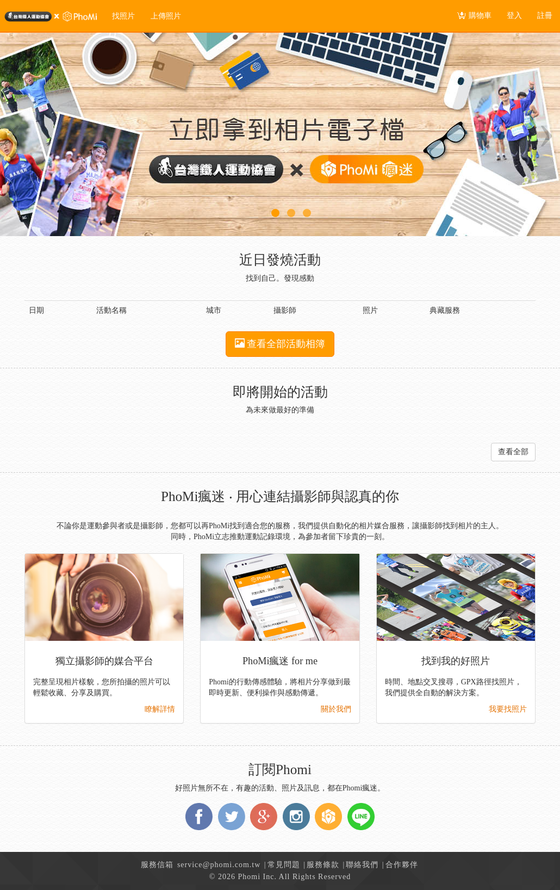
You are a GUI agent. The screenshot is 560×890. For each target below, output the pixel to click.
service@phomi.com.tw (218, 865)
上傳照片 (166, 16)
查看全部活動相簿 (280, 343)
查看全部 (513, 452)
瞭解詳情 (160, 709)
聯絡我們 (362, 865)
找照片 (123, 16)
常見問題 (283, 865)
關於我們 (336, 709)
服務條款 (323, 865)
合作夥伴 (401, 865)
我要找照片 (508, 709)
